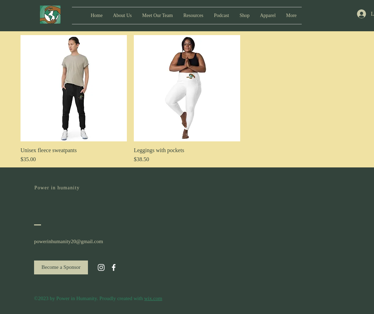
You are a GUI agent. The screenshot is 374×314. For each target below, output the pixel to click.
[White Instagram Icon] (101, 267)
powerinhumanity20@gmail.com (68, 241)
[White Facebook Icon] (113, 267)
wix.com (153, 298)
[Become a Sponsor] (61, 267)
